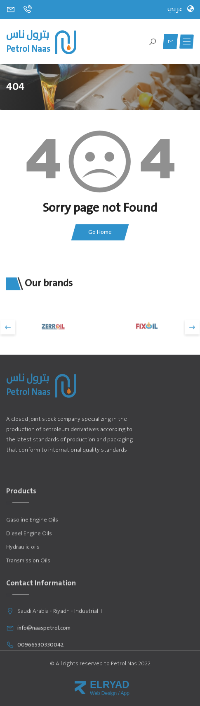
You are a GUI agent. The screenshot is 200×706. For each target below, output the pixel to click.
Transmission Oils (28, 590)
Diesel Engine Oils (29, 563)
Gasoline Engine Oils (32, 550)
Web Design (103, 693)
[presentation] (7, 339)
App (125, 693)
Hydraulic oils (23, 577)
